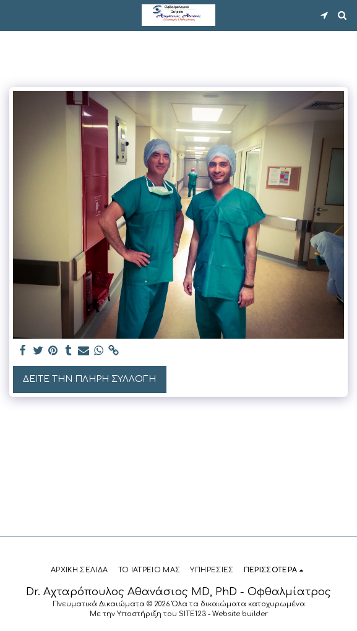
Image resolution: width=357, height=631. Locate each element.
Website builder (240, 614)
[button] (13, 14)
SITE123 (192, 614)
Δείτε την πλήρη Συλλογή (89, 379)
